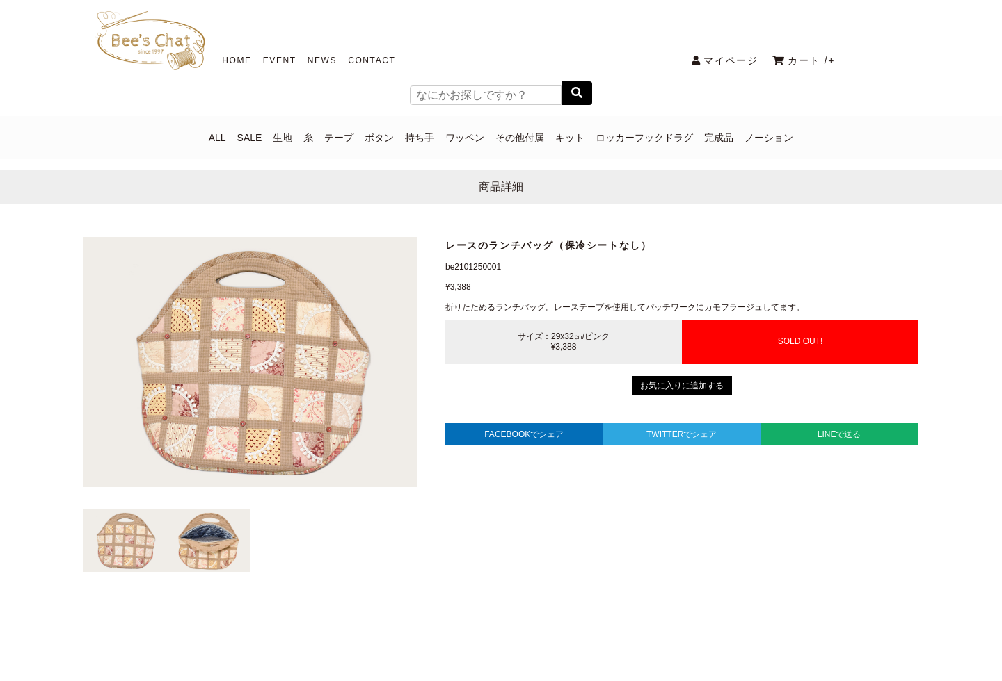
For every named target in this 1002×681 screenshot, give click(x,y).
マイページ (725, 60)
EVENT (279, 60)
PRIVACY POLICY (298, 637)
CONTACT (371, 60)
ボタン (379, 137)
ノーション (769, 137)
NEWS (322, 60)
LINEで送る (839, 434)
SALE (249, 137)
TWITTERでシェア (681, 434)
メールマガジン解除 (702, 637)
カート (803, 60)
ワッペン (464, 137)
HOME (236, 60)
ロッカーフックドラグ (644, 137)
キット (569, 137)
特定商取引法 (606, 637)
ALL (217, 137)
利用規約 (533, 637)
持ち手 (419, 137)
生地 (282, 137)
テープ (338, 137)
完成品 (718, 137)
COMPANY (464, 637)
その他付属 (519, 137)
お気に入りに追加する (682, 386)
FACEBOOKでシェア (524, 434)
